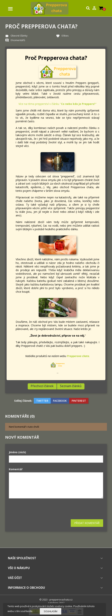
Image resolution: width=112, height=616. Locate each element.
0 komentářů (18, 40)
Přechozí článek (42, 386)
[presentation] (37, 508)
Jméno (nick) (17, 452)
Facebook (60, 400)
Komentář (15, 469)
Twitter (42, 400)
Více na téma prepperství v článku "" (57, 104)
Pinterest (79, 400)
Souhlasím (50, 611)
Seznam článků (70, 386)
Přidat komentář (87, 523)
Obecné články (19, 35)
